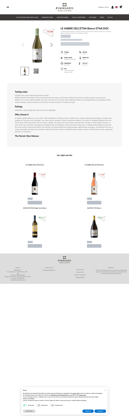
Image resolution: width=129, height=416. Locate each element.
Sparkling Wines (47, 17)
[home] (64, 7)
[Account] (112, 7)
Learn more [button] (29, 411)
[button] (105, 390)
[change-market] (103, 7)
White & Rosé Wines (79, 17)
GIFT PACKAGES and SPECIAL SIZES (27, 17)
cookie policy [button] (82, 395)
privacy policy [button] (76, 393)
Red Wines (92, 17)
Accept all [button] (100, 411)
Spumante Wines (62, 17)
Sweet (102, 17)
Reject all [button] (88, 411)
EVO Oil (110, 17)
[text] (87, 32)
